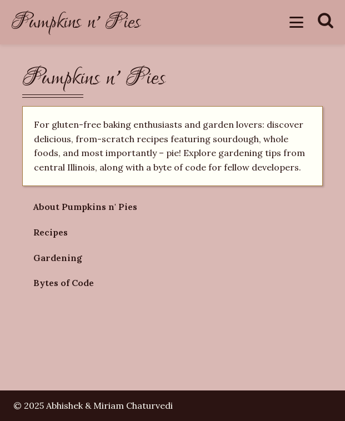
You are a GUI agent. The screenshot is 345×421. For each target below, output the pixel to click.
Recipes (50, 232)
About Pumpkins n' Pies (85, 206)
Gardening (57, 257)
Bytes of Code (63, 282)
